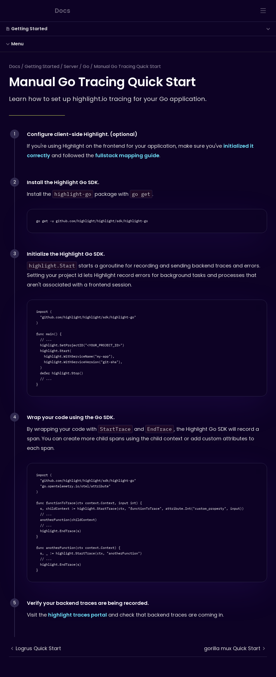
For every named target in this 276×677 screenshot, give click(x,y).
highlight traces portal (77, 614)
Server (71, 66)
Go (86, 66)
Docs (14, 66)
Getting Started (42, 66)
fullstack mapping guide (127, 155)
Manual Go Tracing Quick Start (127, 66)
